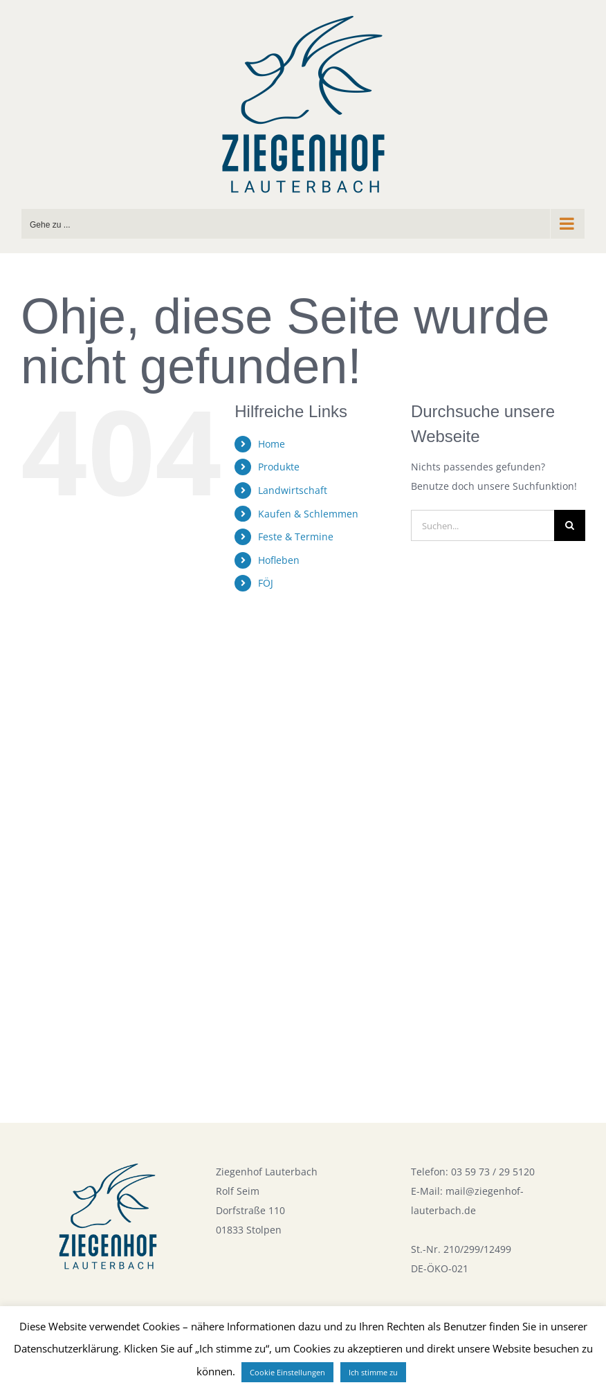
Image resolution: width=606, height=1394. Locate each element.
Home (271, 443)
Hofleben (279, 560)
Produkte (279, 466)
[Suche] (569, 525)
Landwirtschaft (292, 490)
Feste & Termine (295, 536)
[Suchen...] (482, 525)
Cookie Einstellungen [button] (287, 1372)
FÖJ (265, 582)
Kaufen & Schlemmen (308, 513)
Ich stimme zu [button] (373, 1372)
